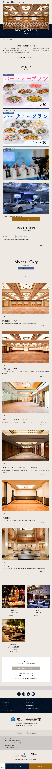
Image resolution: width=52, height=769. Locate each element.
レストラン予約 (17, 766)
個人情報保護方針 (30, 705)
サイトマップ (6, 700)
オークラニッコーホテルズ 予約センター (15, 743)
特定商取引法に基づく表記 (9, 710)
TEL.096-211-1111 (21, 726)
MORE (42, 245)
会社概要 (28, 700)
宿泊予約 (40, 766)
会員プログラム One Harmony (13, 741)
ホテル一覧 (8, 738)
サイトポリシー (6, 708)
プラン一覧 (26, 219)
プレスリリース (29, 702)
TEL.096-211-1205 (26, 675)
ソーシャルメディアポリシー (32, 708)
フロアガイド (6, 702)
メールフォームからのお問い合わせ (26, 668)
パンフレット (6, 705)
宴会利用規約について (24, 57)
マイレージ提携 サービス (11, 747)
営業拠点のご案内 (10, 745)
